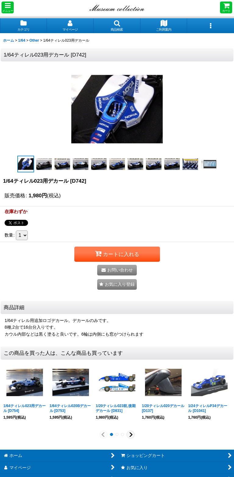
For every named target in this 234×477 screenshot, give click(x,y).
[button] (8, 7)
